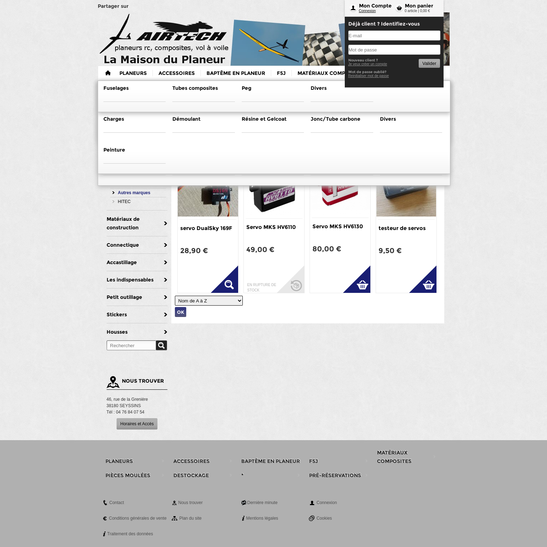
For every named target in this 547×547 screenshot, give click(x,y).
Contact (116, 502)
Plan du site (190, 518)
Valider (429, 63)
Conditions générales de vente (138, 518)
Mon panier (419, 5)
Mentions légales (262, 518)
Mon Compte (375, 5)
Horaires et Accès (137, 423)
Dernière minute (262, 502)
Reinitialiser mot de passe (368, 76)
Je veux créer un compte (367, 64)
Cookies (324, 518)
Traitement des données (130, 533)
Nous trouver (190, 502)
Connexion (367, 11)
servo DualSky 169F (206, 228)
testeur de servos (402, 228)
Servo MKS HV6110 (271, 227)
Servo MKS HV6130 (337, 226)
